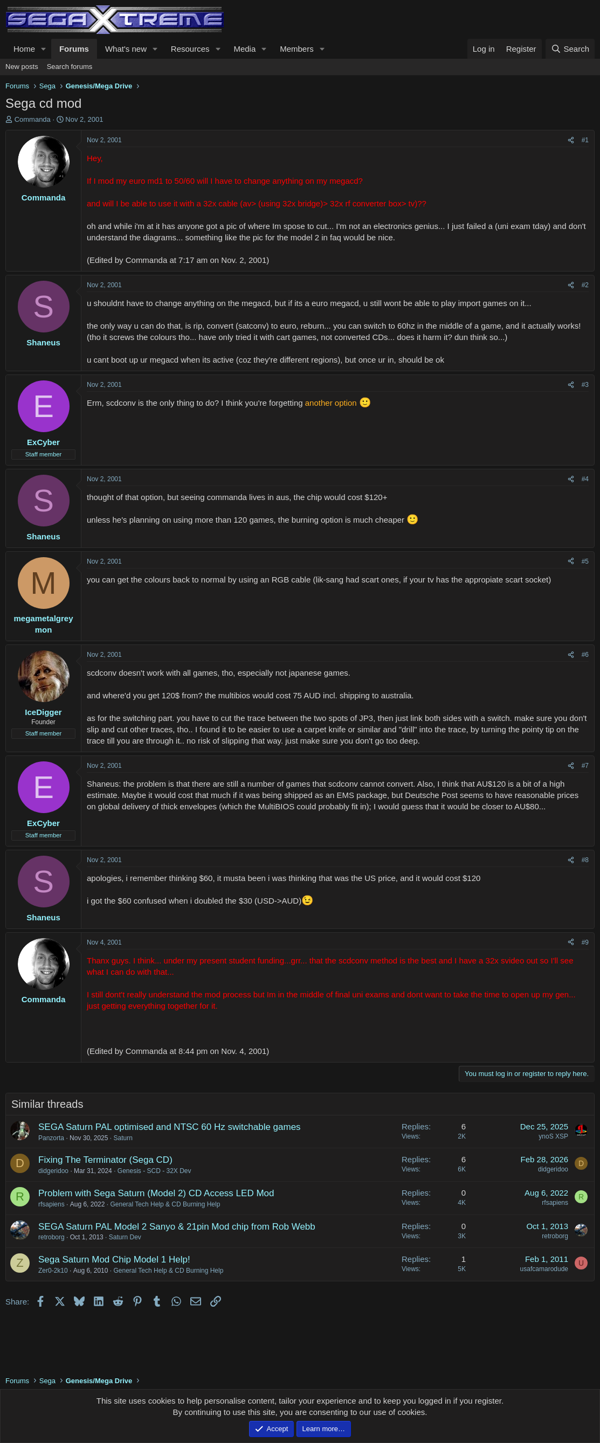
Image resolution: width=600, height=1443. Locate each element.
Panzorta (51, 1138)
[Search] (570, 49)
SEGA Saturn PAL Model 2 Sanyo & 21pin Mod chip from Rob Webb (176, 1227)
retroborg (51, 1237)
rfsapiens (51, 1204)
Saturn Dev (125, 1237)
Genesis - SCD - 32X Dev (154, 1171)
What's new (126, 48)
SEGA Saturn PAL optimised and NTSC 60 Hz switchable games (169, 1127)
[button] (43, 49)
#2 (585, 285)
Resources (190, 48)
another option (331, 402)
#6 (585, 654)
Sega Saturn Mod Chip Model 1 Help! (114, 1259)
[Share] (571, 140)
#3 (585, 384)
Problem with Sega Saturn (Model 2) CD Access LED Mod (156, 1193)
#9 (585, 942)
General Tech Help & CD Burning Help (165, 1204)
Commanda (33, 119)
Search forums (70, 67)
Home (24, 48)
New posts (21, 67)
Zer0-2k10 (53, 1270)
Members (297, 48)
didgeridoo (53, 1171)
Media (244, 48)
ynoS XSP (553, 1136)
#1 (585, 140)
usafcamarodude (544, 1269)
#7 (585, 765)
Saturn (122, 1138)
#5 (585, 561)
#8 (585, 860)
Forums (74, 48)
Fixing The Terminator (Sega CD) (105, 1160)
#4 (585, 479)
